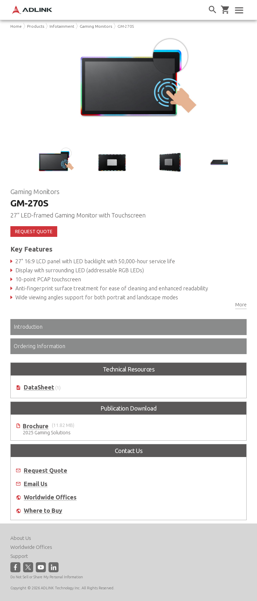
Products (35, 26)
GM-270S (125, 26)
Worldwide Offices (50, 497)
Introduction (28, 327)
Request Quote (45, 470)
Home (16, 26)
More (241, 304)
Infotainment (62, 26)
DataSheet (39, 387)
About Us (20, 538)
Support (19, 556)
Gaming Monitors (96, 26)
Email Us (36, 484)
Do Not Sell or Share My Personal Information (46, 577)
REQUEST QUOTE (34, 231)
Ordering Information (39, 346)
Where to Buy (43, 510)
